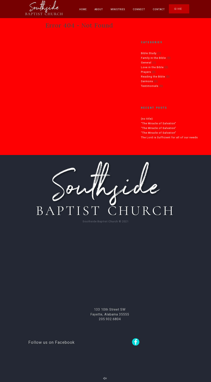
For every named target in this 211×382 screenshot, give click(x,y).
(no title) (147, 118)
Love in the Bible (152, 67)
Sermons (147, 81)
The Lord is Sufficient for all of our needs (169, 137)
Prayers (146, 71)
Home (83, 9)
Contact (159, 9)
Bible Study (148, 53)
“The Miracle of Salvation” (158, 123)
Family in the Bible (153, 57)
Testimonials (149, 85)
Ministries (118, 9)
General (146, 62)
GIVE (179, 8)
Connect (139, 9)
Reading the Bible (153, 76)
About (98, 9)
